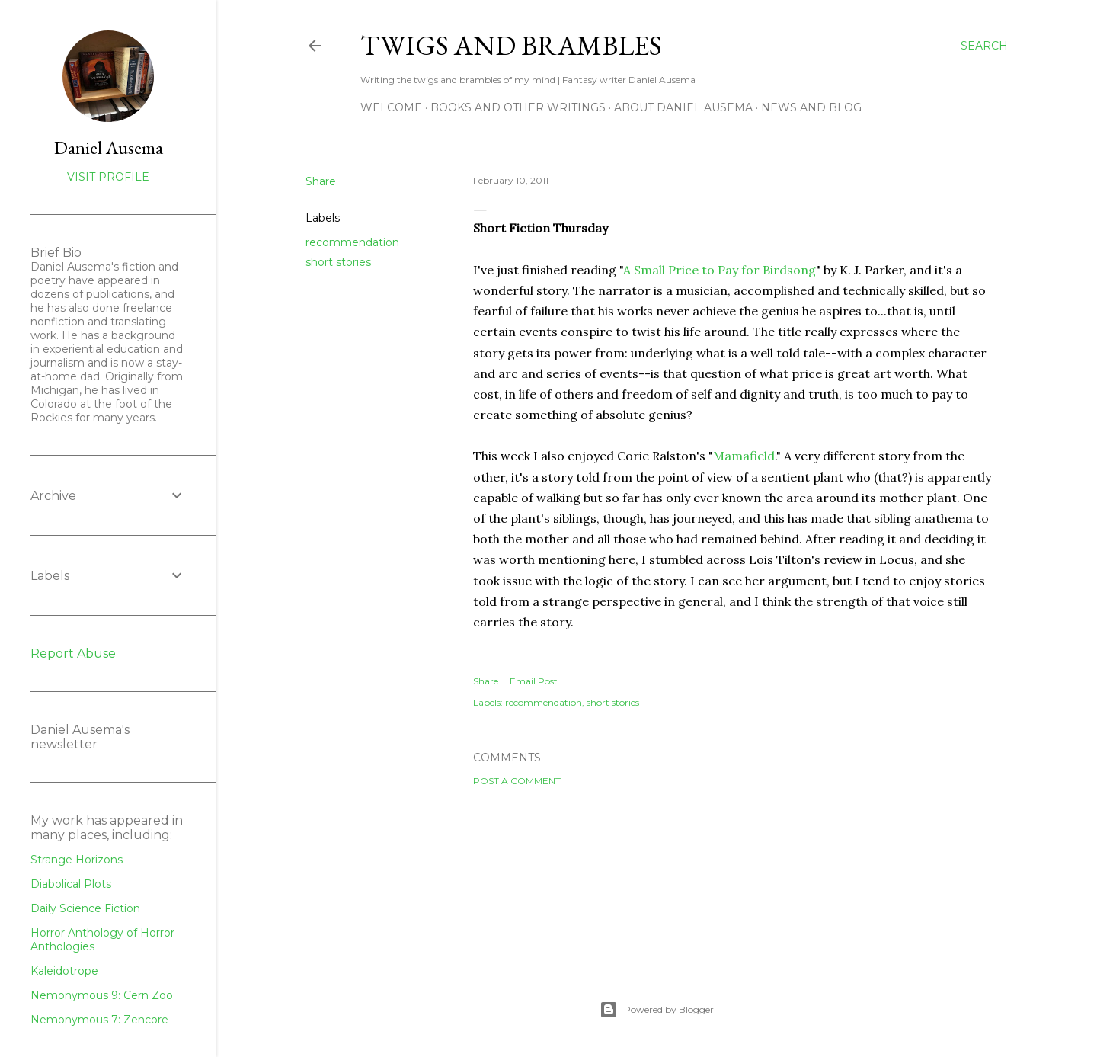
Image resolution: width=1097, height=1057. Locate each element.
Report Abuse (73, 653)
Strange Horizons (76, 859)
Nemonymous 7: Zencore (99, 1020)
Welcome (391, 107)
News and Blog (811, 107)
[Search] (984, 45)
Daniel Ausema (108, 147)
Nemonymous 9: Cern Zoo (101, 995)
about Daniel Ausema (683, 107)
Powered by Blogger (657, 1010)
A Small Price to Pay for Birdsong (719, 269)
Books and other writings (518, 107)
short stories (338, 262)
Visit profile (108, 177)
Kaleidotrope (64, 971)
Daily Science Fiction (85, 908)
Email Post (534, 681)
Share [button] (320, 181)
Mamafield (744, 455)
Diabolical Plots (70, 884)
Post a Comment (517, 780)
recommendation (352, 242)
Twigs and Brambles (511, 45)
